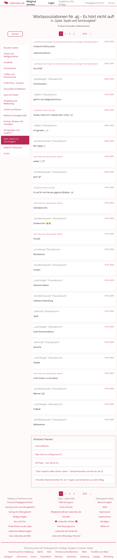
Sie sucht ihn (20, 521)
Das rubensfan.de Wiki (20, 535)
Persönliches (10, 68)
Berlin (40, 551)
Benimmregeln (105, 502)
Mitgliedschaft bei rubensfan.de (66, 512)
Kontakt (66, 516)
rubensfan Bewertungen (20, 531)
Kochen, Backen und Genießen (13, 123)
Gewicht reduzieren (13, 147)
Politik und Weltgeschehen (11, 55)
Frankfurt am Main (100, 551)
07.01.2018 (109, 187)
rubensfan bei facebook (66, 531)
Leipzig (96, 556)
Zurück (15, 34)
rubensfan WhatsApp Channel (66, 535)
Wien (84, 551)
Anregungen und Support (12, 131)
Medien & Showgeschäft (15, 115)
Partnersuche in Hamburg (20, 551)
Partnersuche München (66, 551)
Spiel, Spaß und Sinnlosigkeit (11, 140)
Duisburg (84, 556)
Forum (111, 2)
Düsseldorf (46, 556)
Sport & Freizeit (11, 94)
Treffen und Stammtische (10, 75)
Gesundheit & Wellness (15, 89)
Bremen (59, 556)
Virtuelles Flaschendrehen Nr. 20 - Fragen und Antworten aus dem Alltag (69, 479)
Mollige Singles (20, 516)
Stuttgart (8, 556)
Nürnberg (108, 556)
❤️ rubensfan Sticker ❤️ (66, 521)
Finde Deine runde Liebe (20, 526)
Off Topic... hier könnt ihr (47, 462)
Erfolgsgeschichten (94, 2)
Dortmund (22, 556)
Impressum (104, 512)
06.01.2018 (109, 41)
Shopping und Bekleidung (10, 102)
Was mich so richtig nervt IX (48, 454)
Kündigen (104, 521)
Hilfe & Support (66, 502)
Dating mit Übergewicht (20, 512)
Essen (33, 556)
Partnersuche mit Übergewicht (20, 507)
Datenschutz (105, 516)
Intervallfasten (42, 446)
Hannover (71, 556)
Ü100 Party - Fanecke (14, 83)
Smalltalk (8, 62)
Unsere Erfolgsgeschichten (20, 502)
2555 (84, 33)
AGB (105, 507)
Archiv (7, 153)
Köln (49, 551)
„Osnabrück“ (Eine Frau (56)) (44, 110)
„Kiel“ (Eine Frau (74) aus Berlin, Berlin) (47, 157)
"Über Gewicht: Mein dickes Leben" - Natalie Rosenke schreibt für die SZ (69, 471)
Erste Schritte (66, 507)
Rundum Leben (11, 47)
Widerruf (105, 526)
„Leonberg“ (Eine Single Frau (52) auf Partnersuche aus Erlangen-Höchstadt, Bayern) (65, 42)
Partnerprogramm (66, 526)
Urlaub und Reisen (12, 109)
